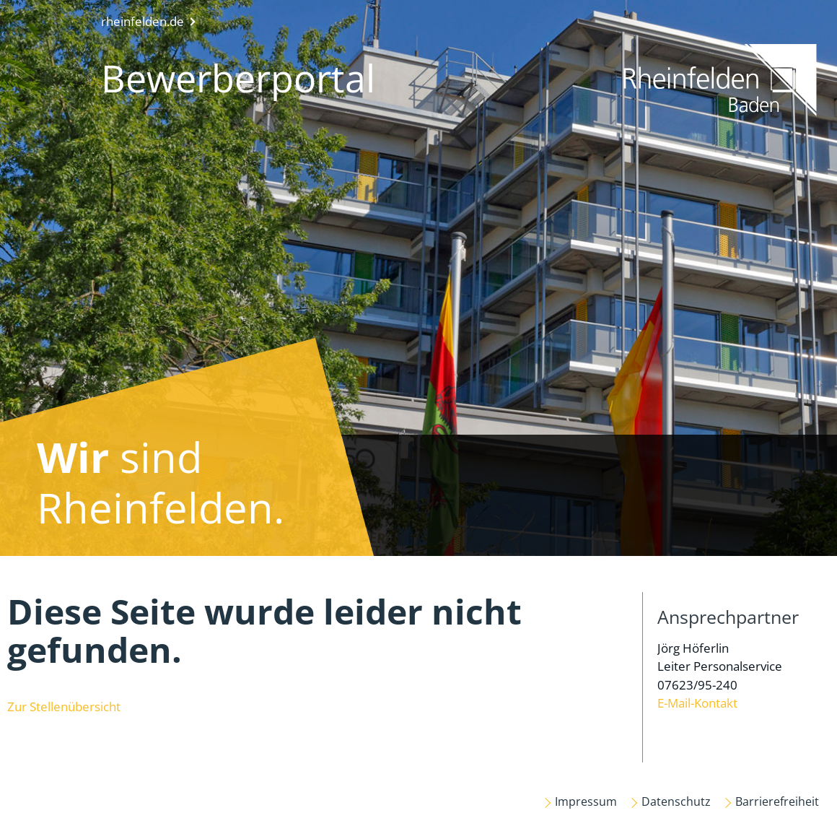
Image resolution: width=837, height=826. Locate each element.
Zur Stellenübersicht (63, 706)
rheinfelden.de (142, 21)
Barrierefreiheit (777, 801)
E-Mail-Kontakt (697, 703)
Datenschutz (676, 801)
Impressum (586, 801)
